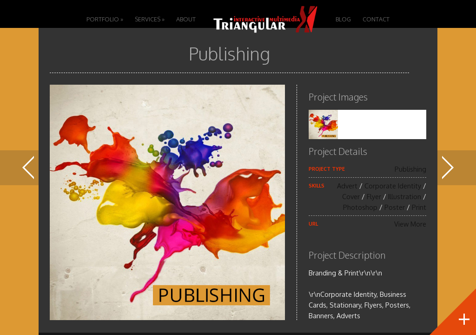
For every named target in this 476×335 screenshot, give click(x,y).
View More (410, 224)
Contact (376, 19)
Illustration (404, 196)
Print (419, 207)
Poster (394, 207)
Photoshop (360, 207)
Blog (343, 19)
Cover (351, 196)
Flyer (374, 196)
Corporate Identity (392, 185)
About (186, 19)
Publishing (410, 169)
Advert (347, 185)
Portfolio (104, 19)
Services (150, 19)
